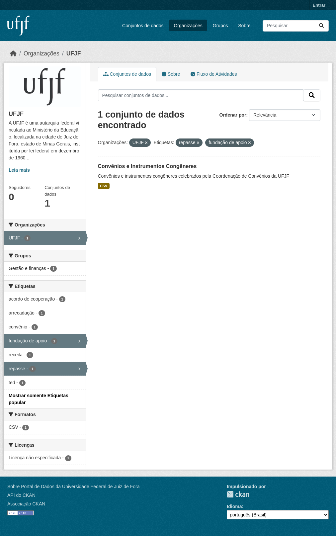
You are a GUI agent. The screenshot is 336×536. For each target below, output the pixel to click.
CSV (103, 186)
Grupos (220, 25)
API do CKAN (21, 495)
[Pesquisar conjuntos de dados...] (296, 26)
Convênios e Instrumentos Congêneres (147, 166)
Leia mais (19, 170)
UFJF (73, 53)
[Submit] (321, 26)
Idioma (234, 506)
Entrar (319, 5)
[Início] (13, 53)
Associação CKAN (26, 503)
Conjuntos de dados (143, 25)
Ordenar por (232, 115)
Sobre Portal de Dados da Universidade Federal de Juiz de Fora (73, 486)
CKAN (238, 494)
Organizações (188, 25)
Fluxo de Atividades (214, 74)
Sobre (244, 25)
